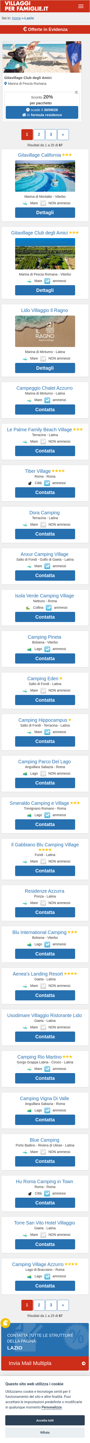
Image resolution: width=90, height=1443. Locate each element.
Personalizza (51, 1407)
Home (16, 18)
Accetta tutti (45, 1420)
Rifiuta (44, 1432)
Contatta (45, 409)
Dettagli (45, 212)
